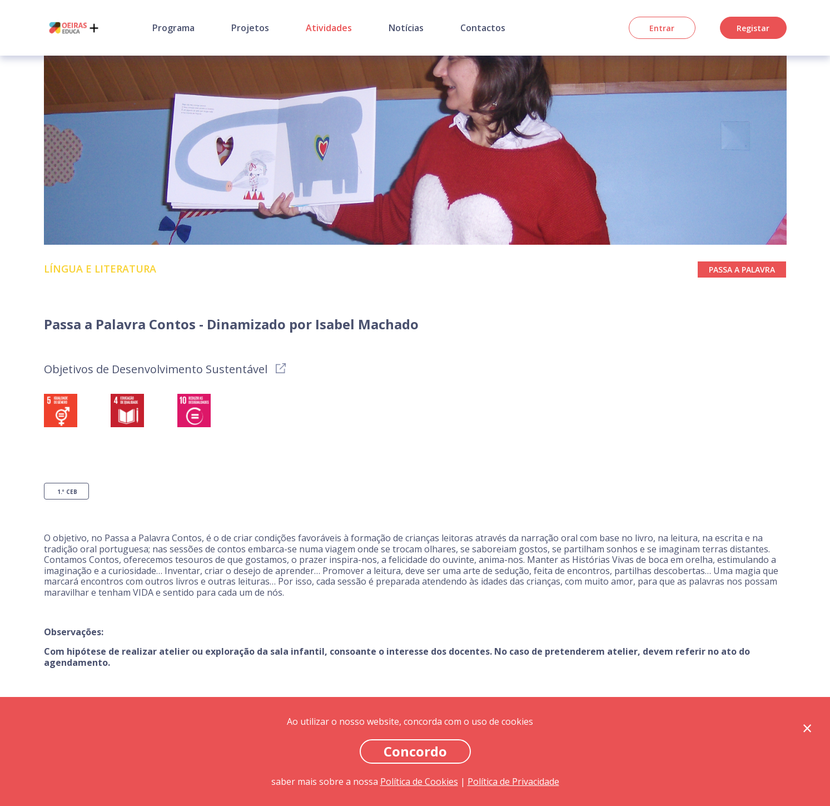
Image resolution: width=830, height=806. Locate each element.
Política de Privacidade (513, 781)
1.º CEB (67, 492)
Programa (173, 28)
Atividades (329, 28)
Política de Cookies (419, 781)
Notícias (406, 28)
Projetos (250, 28)
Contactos (482, 28)
